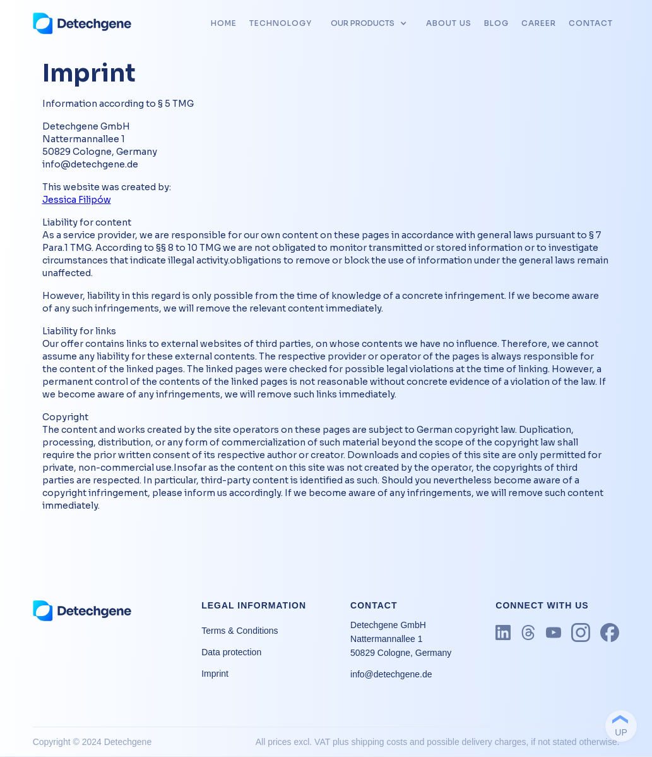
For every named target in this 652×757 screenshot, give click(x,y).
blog (496, 23)
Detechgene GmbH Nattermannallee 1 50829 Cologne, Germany (400, 639)
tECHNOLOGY (280, 23)
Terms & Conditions (239, 631)
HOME (224, 23)
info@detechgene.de (391, 674)
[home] (82, 23)
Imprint (214, 674)
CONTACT (591, 23)
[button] (369, 23)
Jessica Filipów (76, 199)
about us (448, 23)
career (538, 23)
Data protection (231, 652)
